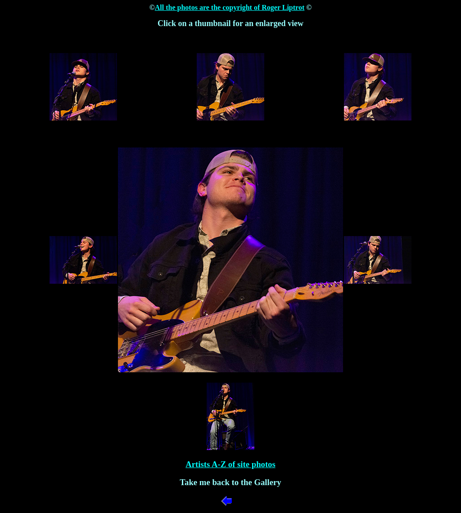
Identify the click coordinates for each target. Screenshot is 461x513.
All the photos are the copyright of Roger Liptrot (229, 7)
